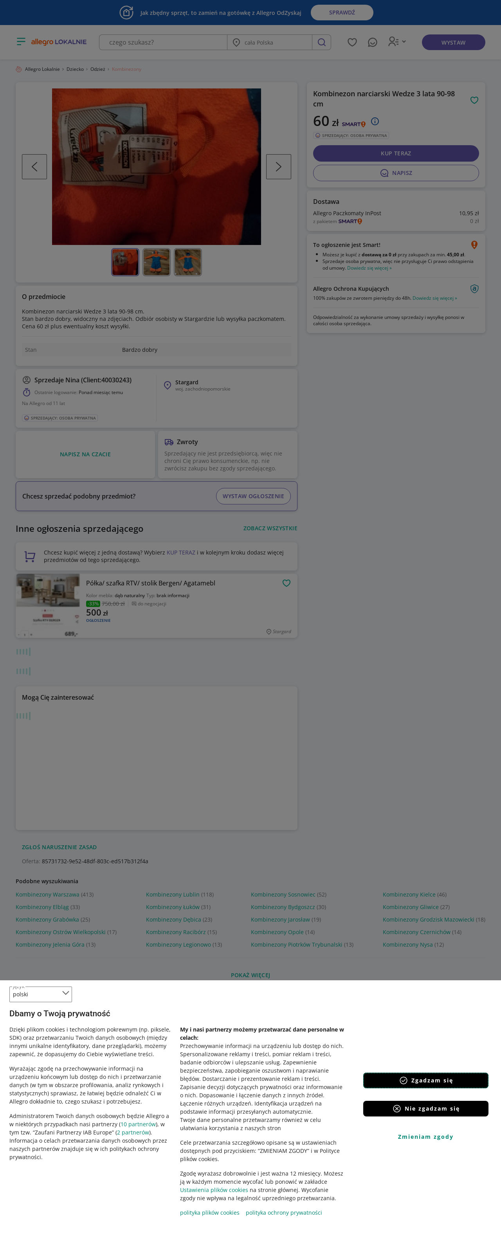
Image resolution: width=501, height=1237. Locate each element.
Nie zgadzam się (426, 1108)
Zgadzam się (426, 1080)
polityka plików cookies (210, 1212)
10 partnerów (138, 1124)
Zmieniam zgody (426, 1136)
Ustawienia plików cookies (214, 1190)
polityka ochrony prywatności (284, 1212)
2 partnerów (133, 1132)
